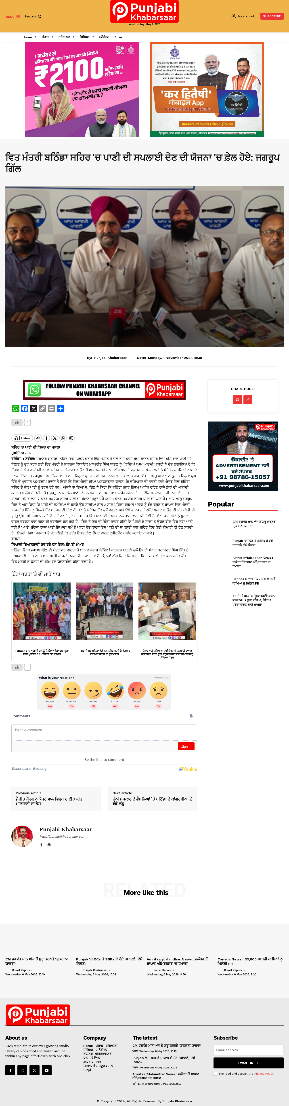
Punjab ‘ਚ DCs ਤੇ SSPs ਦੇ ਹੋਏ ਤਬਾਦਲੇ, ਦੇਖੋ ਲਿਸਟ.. (252, 542)
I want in (248, 1059)
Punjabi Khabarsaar (110, 358)
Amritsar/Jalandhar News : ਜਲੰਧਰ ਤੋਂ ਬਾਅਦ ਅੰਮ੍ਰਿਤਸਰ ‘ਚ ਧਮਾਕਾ (252, 561)
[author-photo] (8, 966)
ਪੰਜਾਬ (135, 1047)
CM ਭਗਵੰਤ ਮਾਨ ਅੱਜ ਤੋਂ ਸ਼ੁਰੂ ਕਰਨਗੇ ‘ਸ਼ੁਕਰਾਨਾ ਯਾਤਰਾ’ (166, 1042)
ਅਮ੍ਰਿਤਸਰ (138, 1080)
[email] (249, 1046)
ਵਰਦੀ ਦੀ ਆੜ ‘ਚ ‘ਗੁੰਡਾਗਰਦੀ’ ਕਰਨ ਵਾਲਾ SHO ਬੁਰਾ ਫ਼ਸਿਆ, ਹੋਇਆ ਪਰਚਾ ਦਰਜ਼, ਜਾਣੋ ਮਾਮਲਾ (253, 600)
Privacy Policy (263, 1070)
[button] (34, 16)
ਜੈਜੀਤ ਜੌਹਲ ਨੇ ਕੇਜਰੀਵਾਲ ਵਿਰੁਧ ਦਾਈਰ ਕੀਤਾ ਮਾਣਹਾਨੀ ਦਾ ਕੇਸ (50, 798)
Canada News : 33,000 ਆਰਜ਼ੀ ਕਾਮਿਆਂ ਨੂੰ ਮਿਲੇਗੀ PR (253, 581)
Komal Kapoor (21, 966)
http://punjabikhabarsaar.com (62, 833)
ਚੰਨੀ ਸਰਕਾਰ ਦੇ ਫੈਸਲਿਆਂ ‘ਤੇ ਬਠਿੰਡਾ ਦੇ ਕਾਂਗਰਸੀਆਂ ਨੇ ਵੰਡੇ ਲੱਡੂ (152, 798)
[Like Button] (17, 422)
